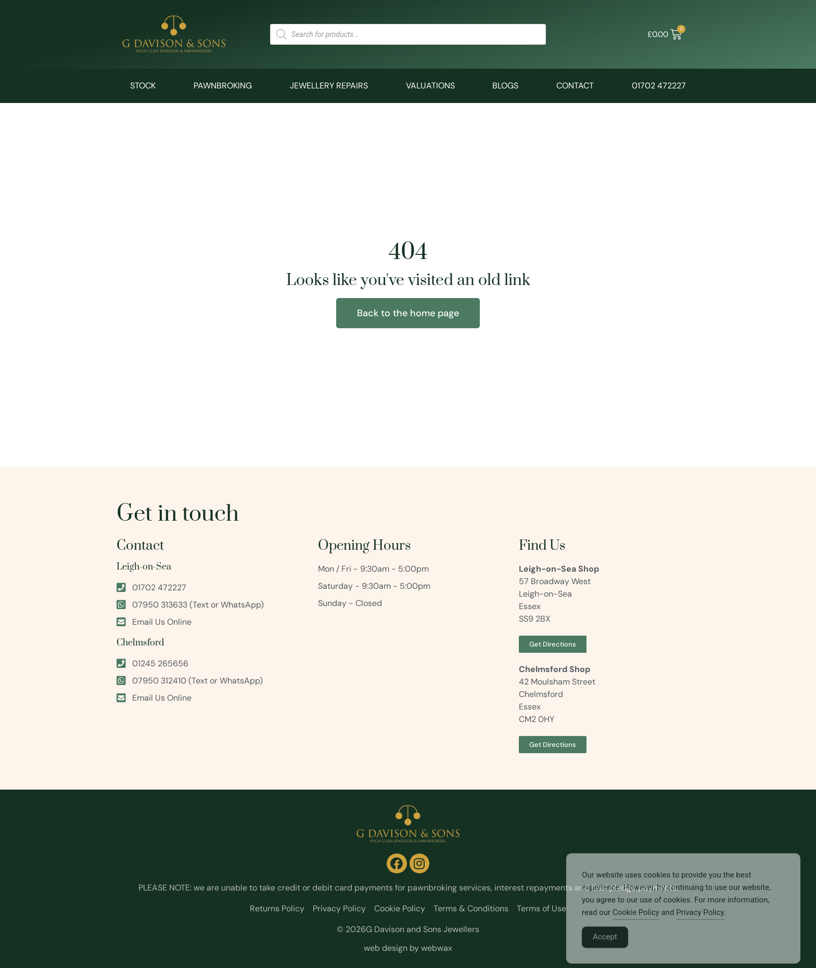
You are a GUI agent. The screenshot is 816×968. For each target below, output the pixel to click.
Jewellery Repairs (329, 85)
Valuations (430, 85)
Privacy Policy (700, 922)
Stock (143, 85)
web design (385, 948)
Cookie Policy (636, 922)
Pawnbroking (223, 85)
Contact (575, 85)
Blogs (505, 85)
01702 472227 (659, 85)
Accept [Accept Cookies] (605, 947)
